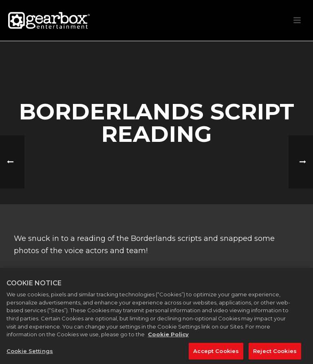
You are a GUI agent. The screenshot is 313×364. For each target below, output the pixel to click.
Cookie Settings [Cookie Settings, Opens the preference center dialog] (30, 353)
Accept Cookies (216, 353)
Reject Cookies (275, 353)
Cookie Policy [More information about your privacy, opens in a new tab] (168, 336)
